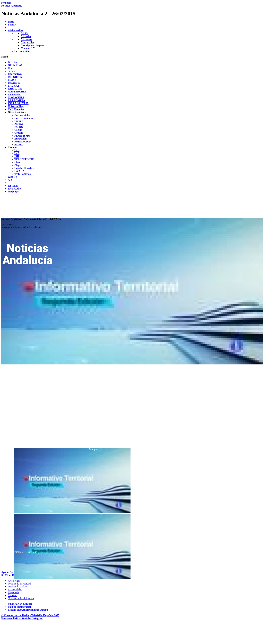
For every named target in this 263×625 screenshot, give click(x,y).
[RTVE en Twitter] (17, 618)
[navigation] (131, 127)
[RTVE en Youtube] (27, 618)
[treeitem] (12, 62)
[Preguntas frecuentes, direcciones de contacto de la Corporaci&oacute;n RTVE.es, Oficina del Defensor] (12, 595)
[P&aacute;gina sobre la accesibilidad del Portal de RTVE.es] (15, 589)
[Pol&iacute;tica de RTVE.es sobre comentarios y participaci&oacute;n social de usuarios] (21, 598)
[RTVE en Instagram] (37, 618)
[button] (131, 56)
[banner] (131, 9)
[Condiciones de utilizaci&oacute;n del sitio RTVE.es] (14, 580)
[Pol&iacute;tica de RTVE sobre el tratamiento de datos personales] (19, 583)
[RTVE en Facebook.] (7, 618)
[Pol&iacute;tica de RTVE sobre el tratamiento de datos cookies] (18, 586)
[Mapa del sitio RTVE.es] (13, 592)
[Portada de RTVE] (6, 575)
